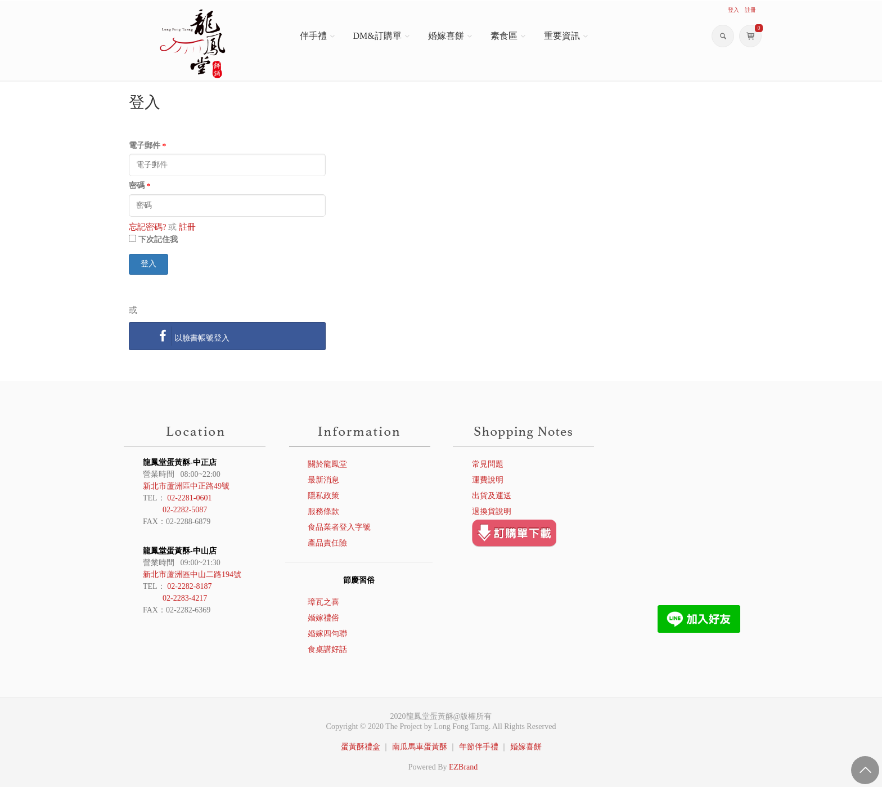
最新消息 (323, 480)
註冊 (187, 226)
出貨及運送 (491, 495)
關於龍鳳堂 (327, 464)
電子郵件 (147, 145)
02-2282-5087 (185, 510)
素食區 (504, 36)
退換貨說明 (491, 511)
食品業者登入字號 (339, 527)
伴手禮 (313, 36)
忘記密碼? (147, 226)
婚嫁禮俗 (323, 618)
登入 (148, 264)
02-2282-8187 (189, 586)
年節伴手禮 (478, 747)
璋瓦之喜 (323, 602)
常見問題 (487, 464)
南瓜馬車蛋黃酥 (419, 747)
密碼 (139, 185)
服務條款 (323, 511)
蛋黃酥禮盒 (360, 747)
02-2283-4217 (185, 598)
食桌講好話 (327, 649)
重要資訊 (562, 36)
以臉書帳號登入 (192, 336)
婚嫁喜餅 (446, 36)
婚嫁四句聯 (327, 633)
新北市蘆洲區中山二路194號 (192, 574)
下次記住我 (158, 239)
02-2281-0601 (189, 498)
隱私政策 (323, 495)
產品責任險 (327, 543)
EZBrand (463, 767)
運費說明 (487, 480)
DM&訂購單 (377, 36)
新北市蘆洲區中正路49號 (186, 486)
